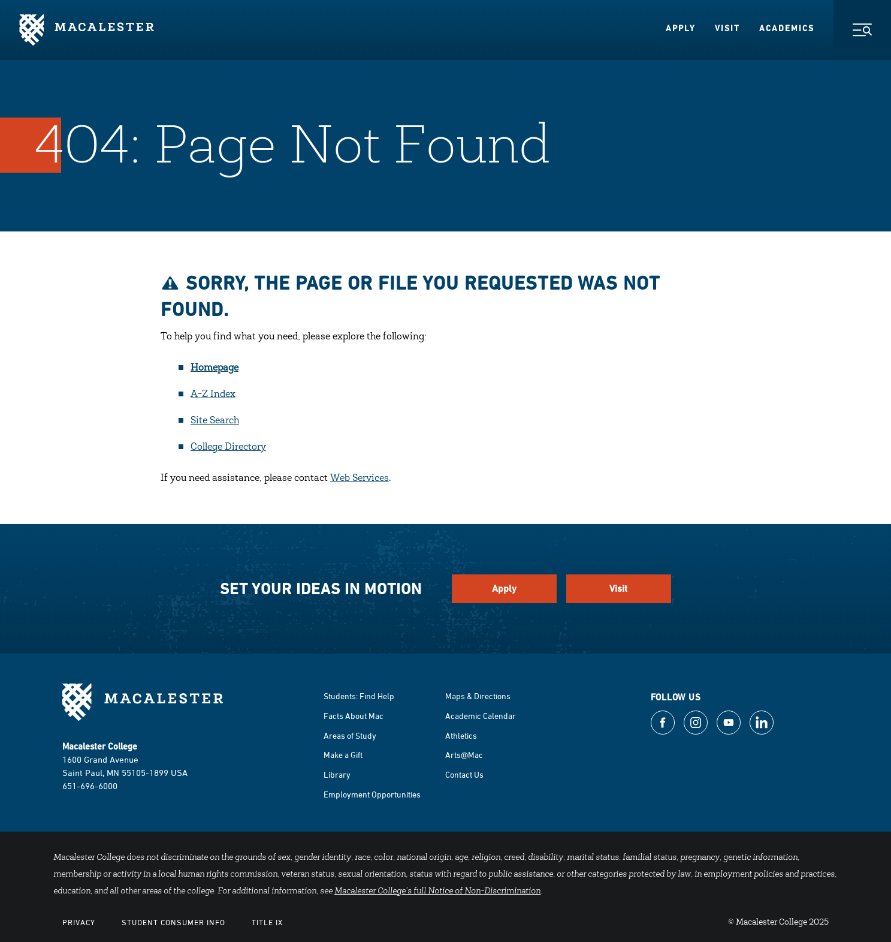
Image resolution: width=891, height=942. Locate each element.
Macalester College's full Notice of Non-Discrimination (437, 891)
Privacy (78, 922)
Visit (727, 28)
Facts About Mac (353, 716)
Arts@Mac (464, 755)
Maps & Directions (478, 696)
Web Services (359, 478)
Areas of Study (350, 735)
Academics (786, 28)
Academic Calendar (480, 716)
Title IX (267, 922)
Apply (681, 28)
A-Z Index (213, 394)
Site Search (215, 421)
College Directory (228, 447)
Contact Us (464, 774)
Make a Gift (343, 755)
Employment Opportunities (372, 794)
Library (337, 774)
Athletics (461, 735)
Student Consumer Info (173, 922)
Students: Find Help (359, 696)
